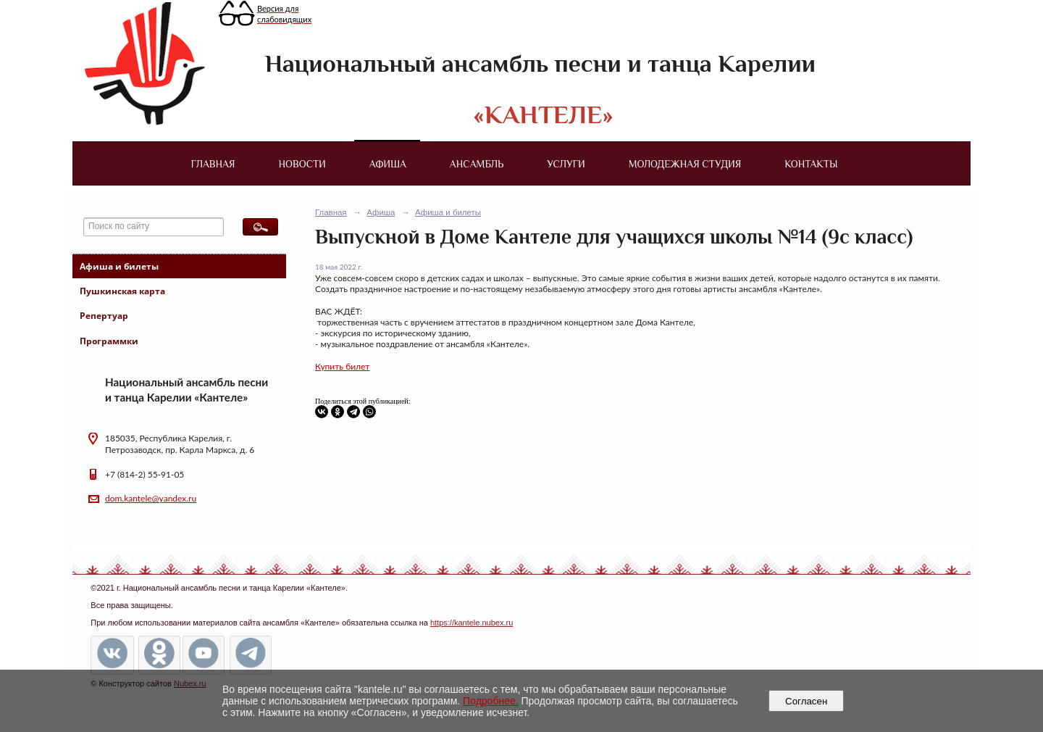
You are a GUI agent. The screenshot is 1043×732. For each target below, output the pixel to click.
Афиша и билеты (119, 266)
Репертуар (104, 315)
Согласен (806, 701)
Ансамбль (476, 164)
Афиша (387, 164)
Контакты (810, 164)
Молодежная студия (685, 164)
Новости (302, 164)
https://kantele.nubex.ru (471, 622)
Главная (212, 164)
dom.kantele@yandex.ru (150, 498)
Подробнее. (491, 701)
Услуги (566, 164)
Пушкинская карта (122, 291)
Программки (109, 341)
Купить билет (342, 366)
